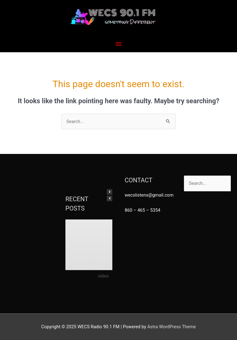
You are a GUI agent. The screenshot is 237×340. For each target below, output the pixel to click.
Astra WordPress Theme (171, 326)
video (103, 275)
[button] (109, 192)
